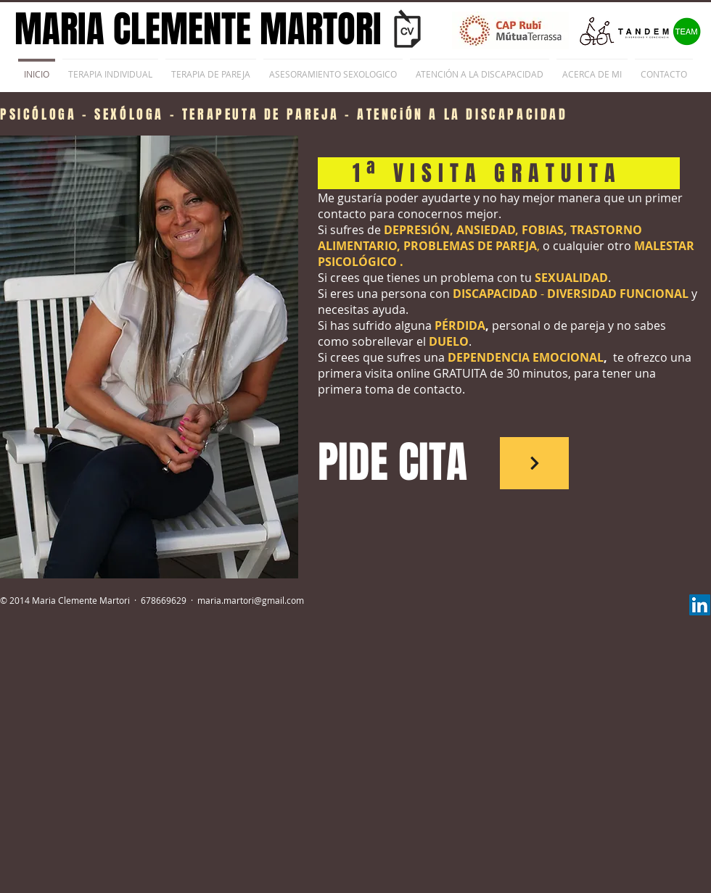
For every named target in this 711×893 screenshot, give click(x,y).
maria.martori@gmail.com (250, 600)
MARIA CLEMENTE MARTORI (198, 29)
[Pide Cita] (534, 463)
